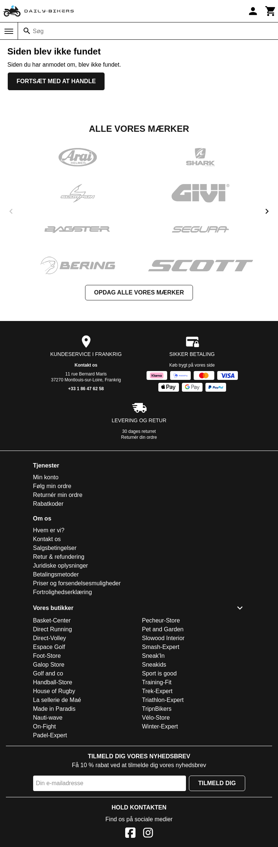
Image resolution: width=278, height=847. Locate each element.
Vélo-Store (156, 717)
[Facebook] (130, 834)
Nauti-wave (48, 717)
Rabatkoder (48, 504)
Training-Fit (157, 682)
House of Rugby (54, 691)
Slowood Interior (163, 638)
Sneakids (154, 664)
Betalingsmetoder (56, 574)
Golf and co (48, 673)
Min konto (46, 477)
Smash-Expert (160, 647)
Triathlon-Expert (163, 700)
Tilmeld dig (217, 783)
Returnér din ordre (139, 437)
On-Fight (44, 726)
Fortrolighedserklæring (62, 592)
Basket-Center (52, 620)
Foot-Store (47, 656)
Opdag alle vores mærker (139, 292)
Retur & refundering (59, 557)
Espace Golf (49, 647)
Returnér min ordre (57, 495)
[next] (267, 211)
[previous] (11, 211)
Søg (38, 31)
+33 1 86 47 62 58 (86, 388)
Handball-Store (53, 682)
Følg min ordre (52, 486)
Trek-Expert (157, 691)
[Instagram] (148, 834)
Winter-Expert (160, 726)
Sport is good (159, 673)
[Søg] (26, 30)
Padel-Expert (50, 735)
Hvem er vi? (48, 530)
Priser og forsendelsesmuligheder (77, 583)
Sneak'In (153, 656)
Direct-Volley (49, 638)
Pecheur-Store (161, 620)
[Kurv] (271, 11)
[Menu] (9, 31)
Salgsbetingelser (55, 548)
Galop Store (48, 664)
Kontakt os (85, 365)
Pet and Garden (163, 629)
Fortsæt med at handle (56, 81)
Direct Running (52, 629)
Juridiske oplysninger (60, 565)
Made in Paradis (54, 709)
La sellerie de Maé (57, 700)
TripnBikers (157, 709)
